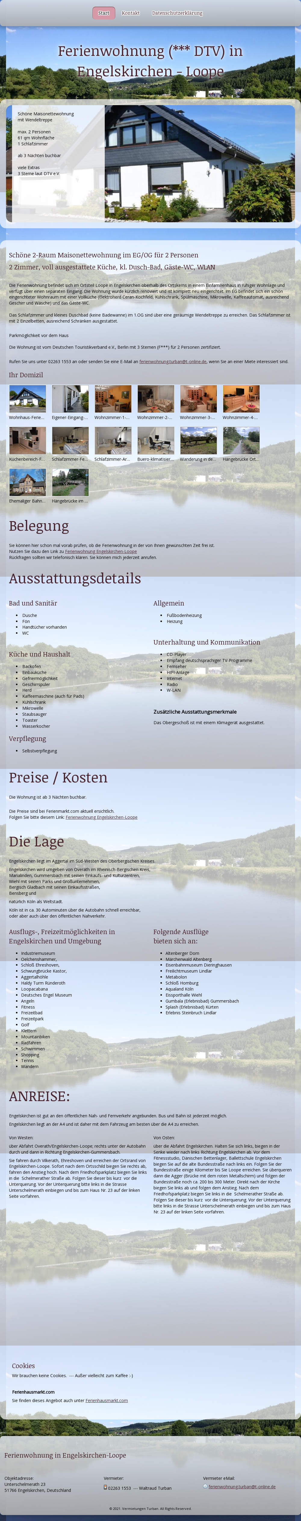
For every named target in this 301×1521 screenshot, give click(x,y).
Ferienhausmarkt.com (106, 1400)
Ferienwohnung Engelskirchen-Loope (101, 551)
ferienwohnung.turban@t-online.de (172, 361)
